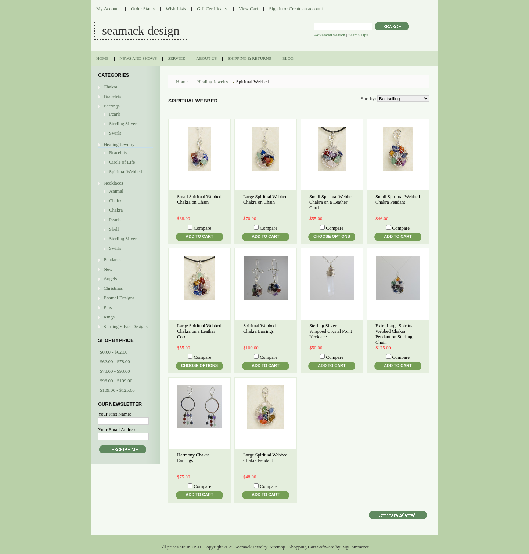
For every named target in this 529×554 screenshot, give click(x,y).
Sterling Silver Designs (126, 326)
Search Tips (358, 35)
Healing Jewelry (119, 144)
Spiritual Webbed (125, 171)
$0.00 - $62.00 (113, 352)
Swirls (115, 133)
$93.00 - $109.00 (116, 380)
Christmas (113, 288)
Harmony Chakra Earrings (193, 457)
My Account (108, 8)
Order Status (143, 8)
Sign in (276, 8)
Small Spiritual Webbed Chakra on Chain (199, 199)
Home (182, 81)
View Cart (248, 8)
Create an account (306, 8)
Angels (110, 278)
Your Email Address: (118, 429)
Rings (109, 317)
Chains (115, 200)
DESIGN (141, 30)
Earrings (112, 106)
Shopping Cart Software (311, 547)
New (108, 269)
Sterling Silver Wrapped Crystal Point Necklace (330, 331)
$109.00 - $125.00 (117, 390)
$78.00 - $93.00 (115, 371)
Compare (202, 228)
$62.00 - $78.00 (115, 361)
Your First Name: (114, 414)
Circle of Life (122, 162)
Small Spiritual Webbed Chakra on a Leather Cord (331, 202)
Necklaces (113, 183)
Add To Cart (199, 236)
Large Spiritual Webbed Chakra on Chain (265, 199)
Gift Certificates (212, 8)
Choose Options (331, 236)
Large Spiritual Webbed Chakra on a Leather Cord (199, 331)
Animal (116, 191)
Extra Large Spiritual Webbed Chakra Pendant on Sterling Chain (395, 334)
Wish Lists (176, 8)
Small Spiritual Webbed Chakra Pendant (397, 199)
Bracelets (112, 96)
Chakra (110, 87)
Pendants (112, 259)
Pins (108, 307)
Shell (114, 229)
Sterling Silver (123, 123)
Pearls (115, 114)
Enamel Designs (119, 297)
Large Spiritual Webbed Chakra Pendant (265, 457)
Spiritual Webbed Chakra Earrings (259, 328)
